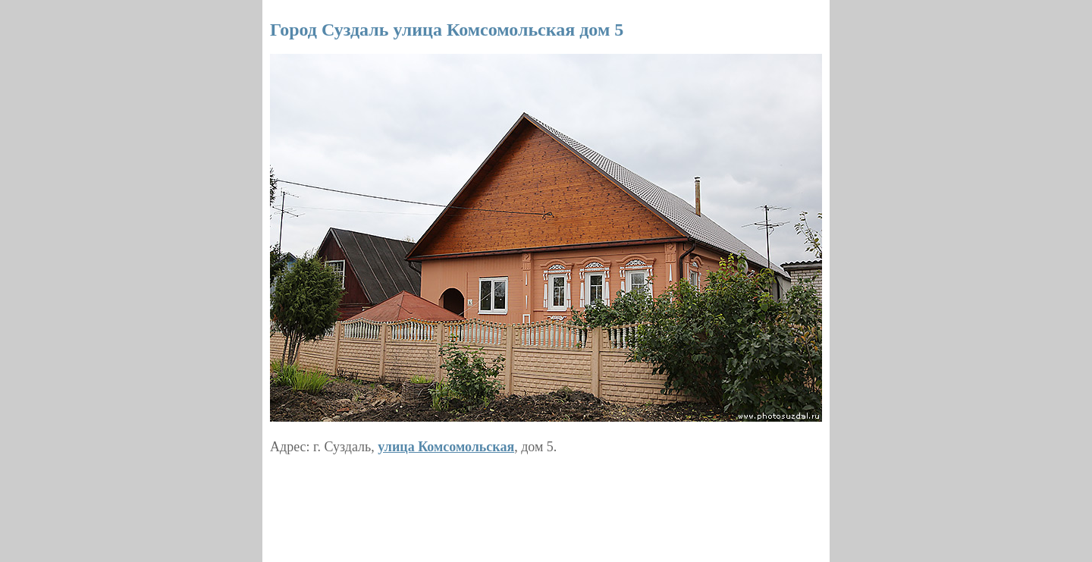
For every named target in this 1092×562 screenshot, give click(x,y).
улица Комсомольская (446, 446)
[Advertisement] (546, 503)
